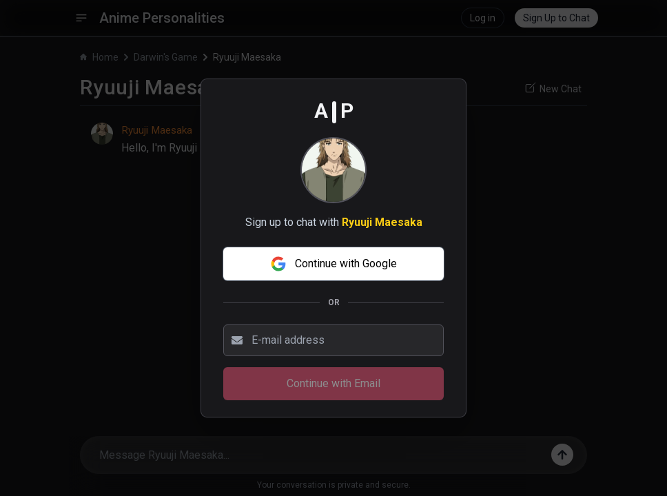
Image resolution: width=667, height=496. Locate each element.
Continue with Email (333, 383)
